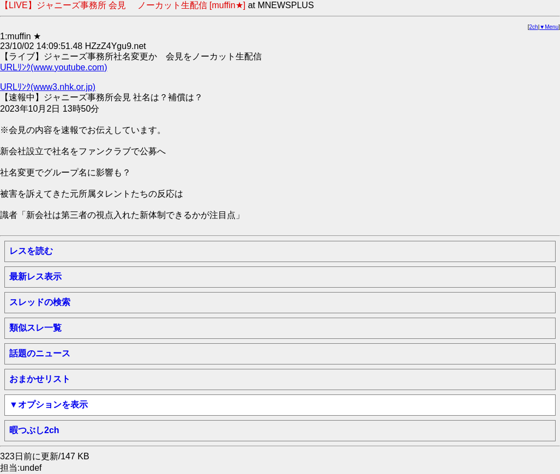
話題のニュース (39, 353)
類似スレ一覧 (35, 327)
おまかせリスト (39, 379)
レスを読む (31, 251)
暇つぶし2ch (34, 430)
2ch (533, 27)
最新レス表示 (35, 276)
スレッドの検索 (39, 302)
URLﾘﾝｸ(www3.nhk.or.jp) (47, 87)
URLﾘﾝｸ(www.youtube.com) (53, 67)
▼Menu (548, 27)
